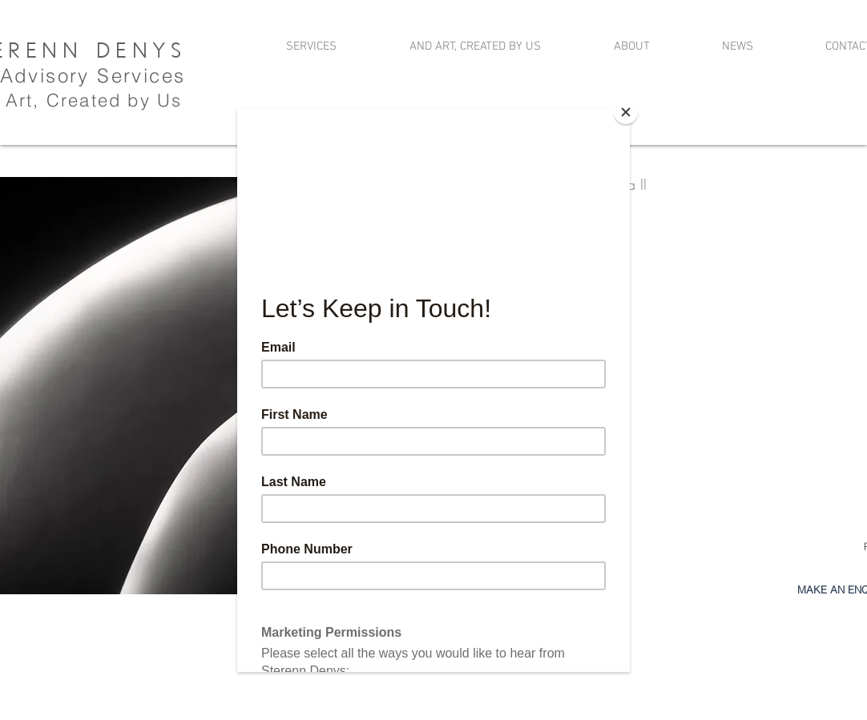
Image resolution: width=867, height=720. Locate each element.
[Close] (626, 112)
